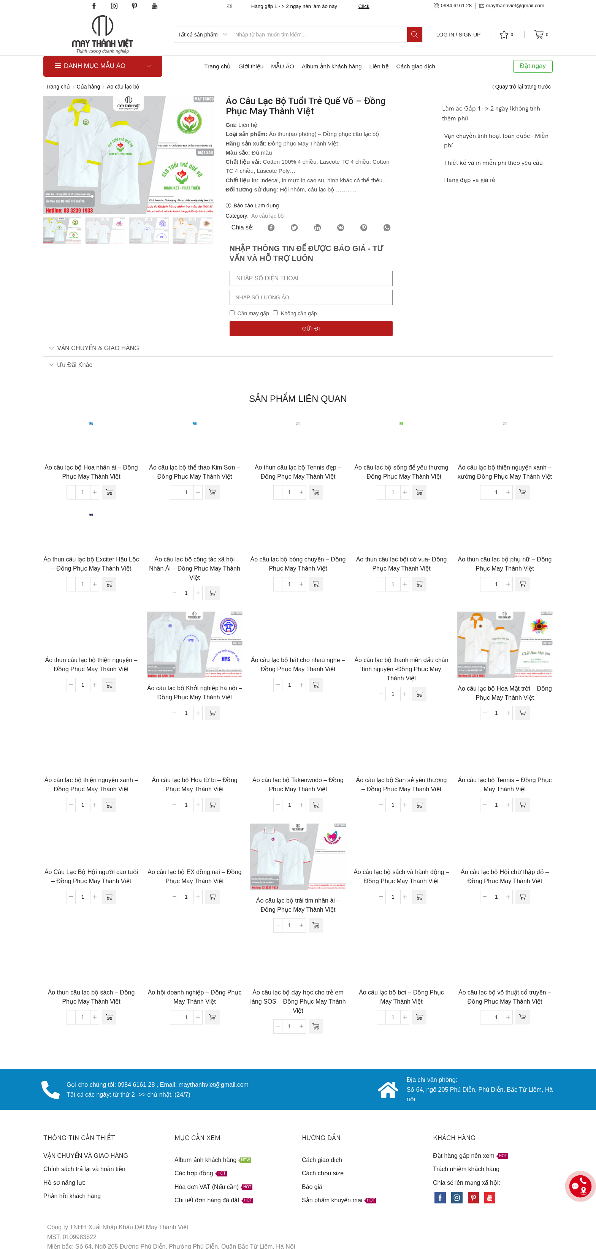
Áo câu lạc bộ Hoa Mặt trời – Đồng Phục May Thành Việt (505, 693)
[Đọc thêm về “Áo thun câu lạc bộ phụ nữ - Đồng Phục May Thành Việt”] (522, 584)
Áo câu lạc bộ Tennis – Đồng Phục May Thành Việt (505, 784)
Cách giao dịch (415, 66)
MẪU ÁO (282, 66)
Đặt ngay (533, 66)
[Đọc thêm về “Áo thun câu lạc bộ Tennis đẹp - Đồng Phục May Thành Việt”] (316, 492)
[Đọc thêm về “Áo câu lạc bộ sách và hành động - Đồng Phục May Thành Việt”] (419, 897)
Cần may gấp (253, 313)
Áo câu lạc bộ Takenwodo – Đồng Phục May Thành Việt (298, 784)
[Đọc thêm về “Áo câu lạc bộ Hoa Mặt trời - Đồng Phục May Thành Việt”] (522, 713)
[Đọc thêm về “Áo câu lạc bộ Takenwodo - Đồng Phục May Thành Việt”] (316, 805)
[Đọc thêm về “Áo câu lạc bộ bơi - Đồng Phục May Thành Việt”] (419, 1017)
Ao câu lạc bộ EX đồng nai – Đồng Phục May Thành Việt (194, 876)
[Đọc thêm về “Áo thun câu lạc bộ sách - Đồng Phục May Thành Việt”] (109, 1017)
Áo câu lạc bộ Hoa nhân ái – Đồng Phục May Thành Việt (91, 472)
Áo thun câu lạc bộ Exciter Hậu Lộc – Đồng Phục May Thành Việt (91, 564)
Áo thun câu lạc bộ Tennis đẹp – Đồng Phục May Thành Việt (298, 472)
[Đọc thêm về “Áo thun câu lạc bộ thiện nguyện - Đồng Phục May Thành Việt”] (109, 685)
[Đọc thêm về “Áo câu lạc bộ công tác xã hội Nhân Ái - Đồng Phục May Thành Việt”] (212, 593)
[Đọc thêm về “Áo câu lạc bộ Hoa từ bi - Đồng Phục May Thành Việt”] (212, 805)
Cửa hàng (88, 87)
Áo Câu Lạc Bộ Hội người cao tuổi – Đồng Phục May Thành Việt (91, 876)
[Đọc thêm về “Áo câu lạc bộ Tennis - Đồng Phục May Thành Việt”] (522, 805)
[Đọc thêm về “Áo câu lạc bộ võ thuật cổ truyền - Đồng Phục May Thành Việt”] (522, 1017)
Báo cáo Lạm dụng (256, 205)
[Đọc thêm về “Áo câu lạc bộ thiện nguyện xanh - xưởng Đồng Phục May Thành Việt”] (522, 492)
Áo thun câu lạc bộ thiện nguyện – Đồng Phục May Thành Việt (91, 664)
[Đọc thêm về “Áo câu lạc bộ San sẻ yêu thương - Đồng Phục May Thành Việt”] (419, 805)
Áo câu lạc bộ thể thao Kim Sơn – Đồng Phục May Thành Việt (194, 472)
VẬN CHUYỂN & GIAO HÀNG (94, 348)
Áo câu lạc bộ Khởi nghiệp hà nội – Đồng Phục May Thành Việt (194, 692)
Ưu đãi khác (70, 364)
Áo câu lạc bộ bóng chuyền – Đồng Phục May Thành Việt (298, 564)
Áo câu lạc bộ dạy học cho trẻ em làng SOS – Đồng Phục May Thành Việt (298, 1001)
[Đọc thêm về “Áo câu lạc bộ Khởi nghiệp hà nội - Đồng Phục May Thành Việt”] (212, 713)
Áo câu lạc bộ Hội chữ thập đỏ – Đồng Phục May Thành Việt (505, 876)
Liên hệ (379, 66)
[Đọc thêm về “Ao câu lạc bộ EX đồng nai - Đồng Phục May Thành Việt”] (212, 897)
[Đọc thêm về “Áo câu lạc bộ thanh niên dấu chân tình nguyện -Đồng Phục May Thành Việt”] (419, 694)
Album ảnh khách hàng (332, 66)
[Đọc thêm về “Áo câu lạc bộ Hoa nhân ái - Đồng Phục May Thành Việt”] (109, 492)
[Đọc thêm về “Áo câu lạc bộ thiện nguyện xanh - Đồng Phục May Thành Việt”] (109, 805)
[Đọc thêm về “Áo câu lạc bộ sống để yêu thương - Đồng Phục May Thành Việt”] (419, 492)
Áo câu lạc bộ (123, 87)
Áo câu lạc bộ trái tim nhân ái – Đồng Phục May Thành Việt (298, 905)
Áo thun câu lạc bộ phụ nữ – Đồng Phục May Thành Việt (505, 564)
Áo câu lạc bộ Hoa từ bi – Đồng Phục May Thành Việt (194, 784)
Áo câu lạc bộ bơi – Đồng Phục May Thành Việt (401, 997)
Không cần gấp (299, 313)
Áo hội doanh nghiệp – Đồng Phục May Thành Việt (195, 997)
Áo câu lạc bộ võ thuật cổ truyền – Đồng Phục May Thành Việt (504, 997)
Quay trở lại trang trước (523, 87)
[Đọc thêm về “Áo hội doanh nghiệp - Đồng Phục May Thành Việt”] (212, 1017)
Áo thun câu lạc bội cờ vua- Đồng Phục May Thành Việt (401, 564)
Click (363, 6)
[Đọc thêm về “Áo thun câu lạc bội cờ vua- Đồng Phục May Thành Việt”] (419, 584)
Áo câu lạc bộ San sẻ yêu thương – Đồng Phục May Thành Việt (401, 784)
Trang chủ (217, 66)
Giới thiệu (250, 66)
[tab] (298, 348)
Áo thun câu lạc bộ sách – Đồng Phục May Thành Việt (91, 997)
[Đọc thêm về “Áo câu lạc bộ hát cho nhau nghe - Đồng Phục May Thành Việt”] (316, 685)
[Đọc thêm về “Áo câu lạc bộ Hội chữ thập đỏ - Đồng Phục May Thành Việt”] (522, 897)
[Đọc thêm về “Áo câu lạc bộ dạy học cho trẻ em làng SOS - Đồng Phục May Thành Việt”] (316, 1026)
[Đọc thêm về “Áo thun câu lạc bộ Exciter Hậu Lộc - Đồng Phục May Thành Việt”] (109, 584)
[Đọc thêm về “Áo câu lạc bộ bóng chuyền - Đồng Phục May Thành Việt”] (316, 584)
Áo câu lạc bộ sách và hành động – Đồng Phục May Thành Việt (401, 876)
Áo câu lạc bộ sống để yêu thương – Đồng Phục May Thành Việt (401, 472)
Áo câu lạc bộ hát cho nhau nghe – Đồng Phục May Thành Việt (298, 664)
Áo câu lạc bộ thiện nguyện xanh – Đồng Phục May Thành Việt (91, 784)
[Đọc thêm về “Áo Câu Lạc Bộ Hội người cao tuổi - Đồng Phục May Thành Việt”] (109, 897)
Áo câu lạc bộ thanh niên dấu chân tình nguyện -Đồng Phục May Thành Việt (401, 669)
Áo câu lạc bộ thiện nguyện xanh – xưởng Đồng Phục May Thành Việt (505, 472)
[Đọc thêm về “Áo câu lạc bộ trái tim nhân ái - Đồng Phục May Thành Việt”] (316, 925)
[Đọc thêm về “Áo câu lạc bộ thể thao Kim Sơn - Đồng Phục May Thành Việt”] (212, 492)
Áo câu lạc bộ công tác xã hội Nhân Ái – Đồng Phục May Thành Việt (194, 568)
